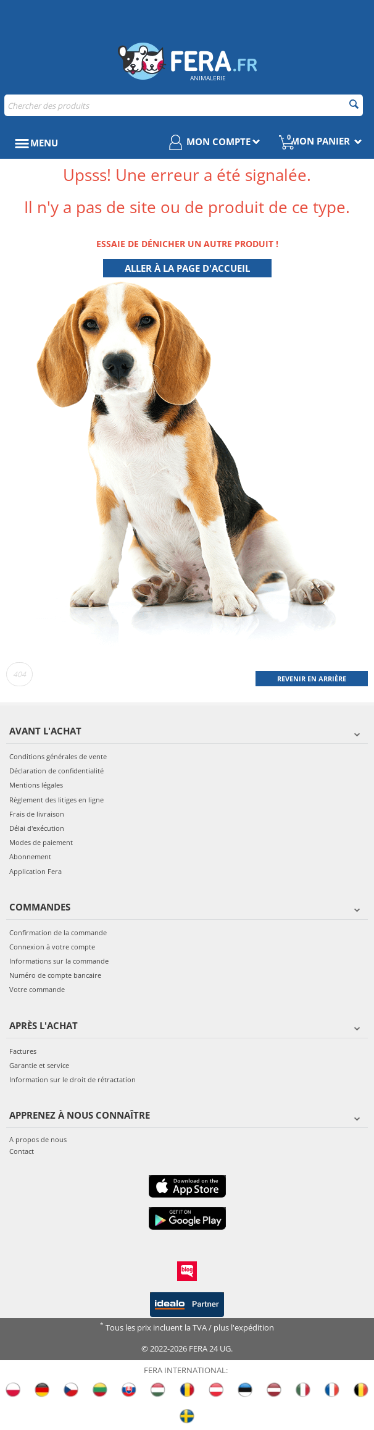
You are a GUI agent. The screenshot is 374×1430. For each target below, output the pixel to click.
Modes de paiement (41, 842)
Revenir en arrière (311, 678)
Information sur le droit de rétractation (72, 1079)
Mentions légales (36, 784)
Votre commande (37, 989)
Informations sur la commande (59, 960)
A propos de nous (38, 1139)
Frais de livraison (36, 813)
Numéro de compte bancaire (55, 975)
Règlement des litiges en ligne (56, 799)
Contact (21, 1151)
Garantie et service (39, 1065)
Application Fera (35, 871)
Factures (22, 1051)
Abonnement (30, 856)
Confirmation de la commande (58, 932)
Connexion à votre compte (52, 946)
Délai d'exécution (36, 828)
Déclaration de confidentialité (56, 770)
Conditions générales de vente (58, 756)
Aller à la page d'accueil (187, 268)
